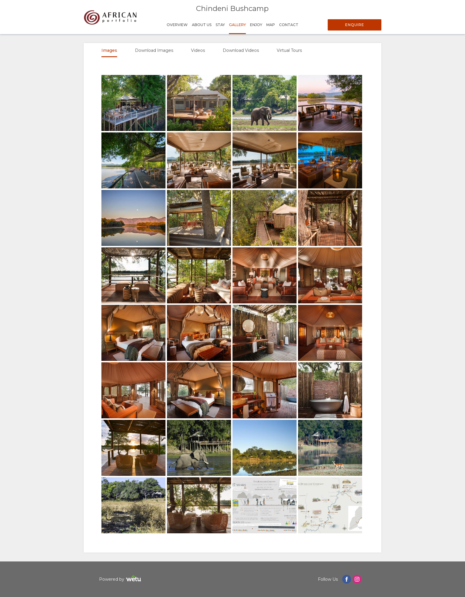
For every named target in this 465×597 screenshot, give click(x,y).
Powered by (121, 579)
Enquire (354, 25)
